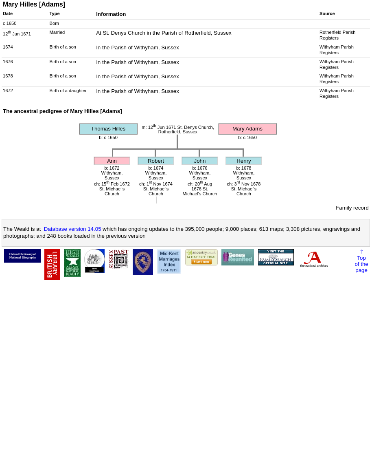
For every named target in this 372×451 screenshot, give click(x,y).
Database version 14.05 (72, 229)
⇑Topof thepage (361, 261)
